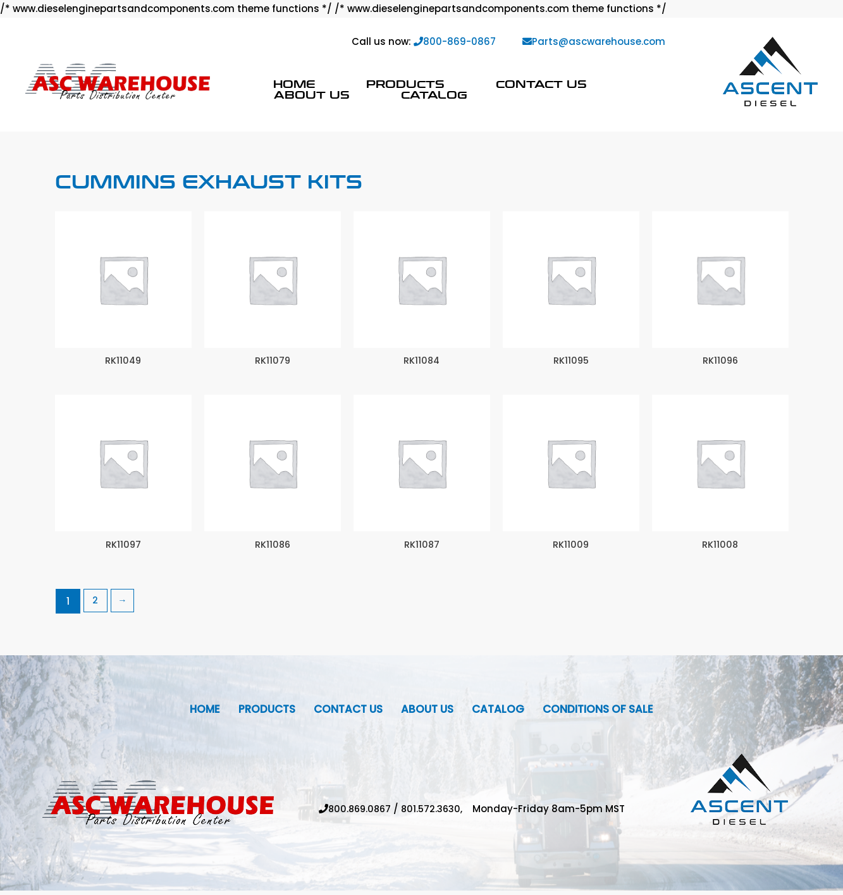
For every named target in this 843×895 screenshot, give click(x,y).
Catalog (434, 94)
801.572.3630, (439, 813)
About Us (312, 94)
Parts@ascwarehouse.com (593, 41)
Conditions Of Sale (608, 712)
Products (405, 83)
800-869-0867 (455, 41)
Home (294, 83)
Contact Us (541, 83)
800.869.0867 (359, 813)
